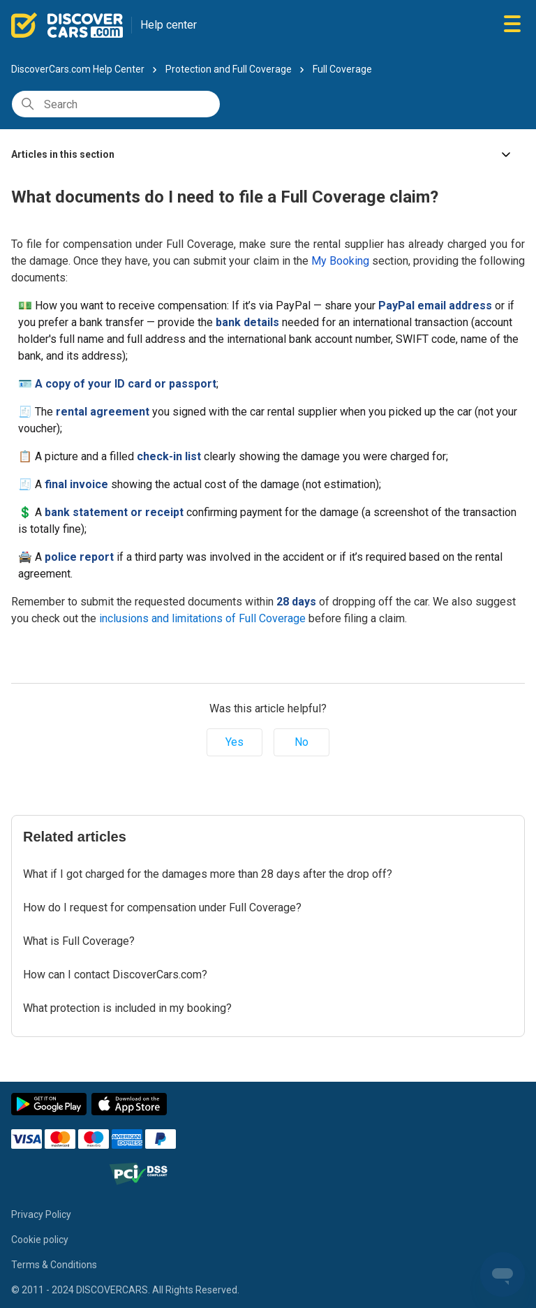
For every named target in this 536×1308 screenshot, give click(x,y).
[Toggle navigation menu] (512, 25)
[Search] (116, 104)
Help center (168, 24)
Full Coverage (342, 69)
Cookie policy (39, 1239)
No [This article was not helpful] (301, 742)
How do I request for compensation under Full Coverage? (162, 907)
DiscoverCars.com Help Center (77, 69)
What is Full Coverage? (79, 941)
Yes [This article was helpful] (234, 742)
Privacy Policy (41, 1214)
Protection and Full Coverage (228, 69)
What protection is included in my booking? (127, 1008)
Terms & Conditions (54, 1264)
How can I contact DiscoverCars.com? (115, 974)
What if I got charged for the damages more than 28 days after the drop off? (207, 874)
